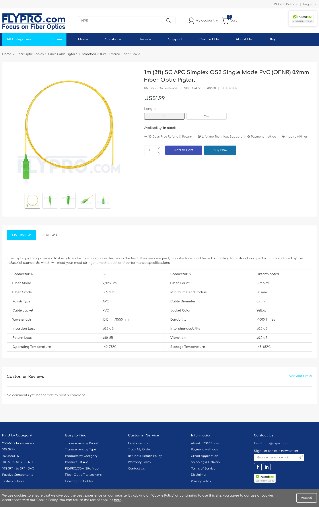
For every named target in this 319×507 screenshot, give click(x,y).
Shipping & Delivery (205, 462)
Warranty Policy (139, 462)
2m (206, 116)
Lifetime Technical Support (222, 136)
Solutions (113, 39)
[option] (32, 201)
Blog (272, 39)
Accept (306, 497)
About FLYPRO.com (205, 443)
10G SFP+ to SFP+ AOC (18, 462)
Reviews (49, 235)
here (117, 500)
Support (175, 39)
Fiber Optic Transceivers (83, 474)
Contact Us (209, 39)
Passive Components (17, 474)
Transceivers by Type (80, 449)
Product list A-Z (76, 462)
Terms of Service (203, 468)
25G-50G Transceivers (18, 443)
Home (83, 39)
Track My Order (139, 449)
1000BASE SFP (12, 456)
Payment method (263, 136)
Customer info (138, 443)
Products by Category (81, 456)
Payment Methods (204, 449)
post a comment (72, 395)
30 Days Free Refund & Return (170, 136)
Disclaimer (199, 474)
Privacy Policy (201, 481)
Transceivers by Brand (81, 443)
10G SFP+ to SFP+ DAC (18, 468)
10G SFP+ (8, 449)
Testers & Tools (13, 481)
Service (144, 39)
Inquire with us (296, 136)
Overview (21, 235)
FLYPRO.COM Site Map (82, 468)
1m (164, 116)
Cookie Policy (162, 495)
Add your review (300, 375)
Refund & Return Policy (145, 456)
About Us (244, 39)
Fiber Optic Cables (79, 481)
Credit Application (204, 456)
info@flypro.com (276, 443)
